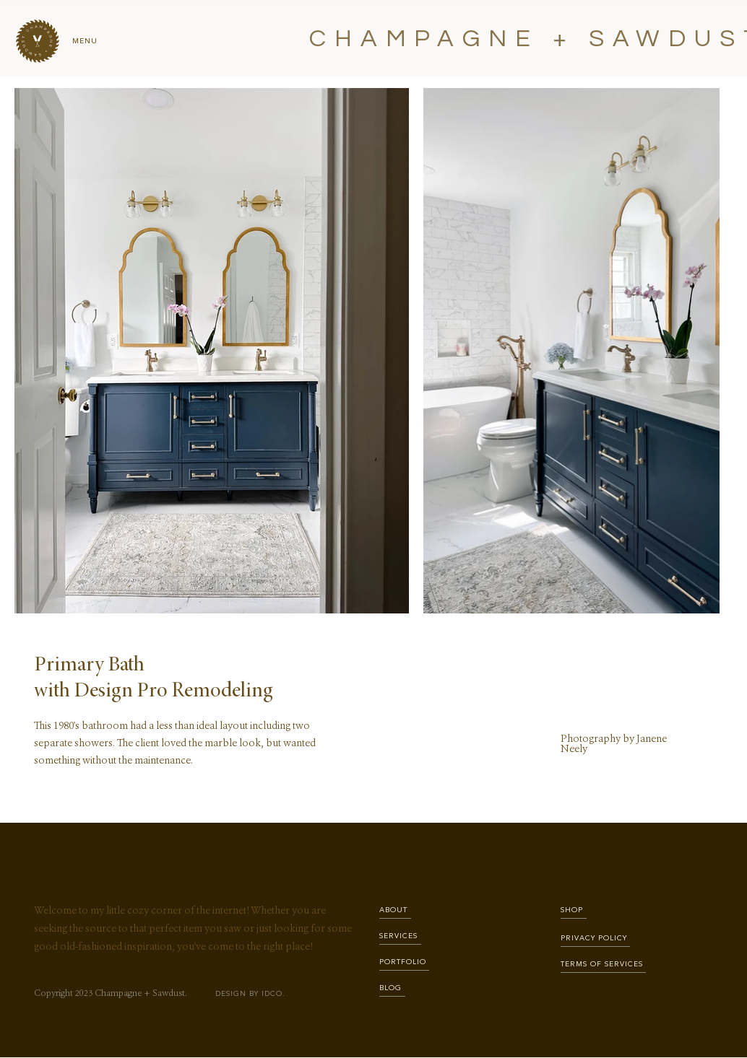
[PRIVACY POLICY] (595, 938)
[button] (37, 41)
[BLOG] (392, 988)
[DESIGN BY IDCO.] (252, 994)
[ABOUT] (395, 910)
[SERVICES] (400, 936)
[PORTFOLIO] (404, 962)
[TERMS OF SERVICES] (603, 964)
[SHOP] (574, 910)
